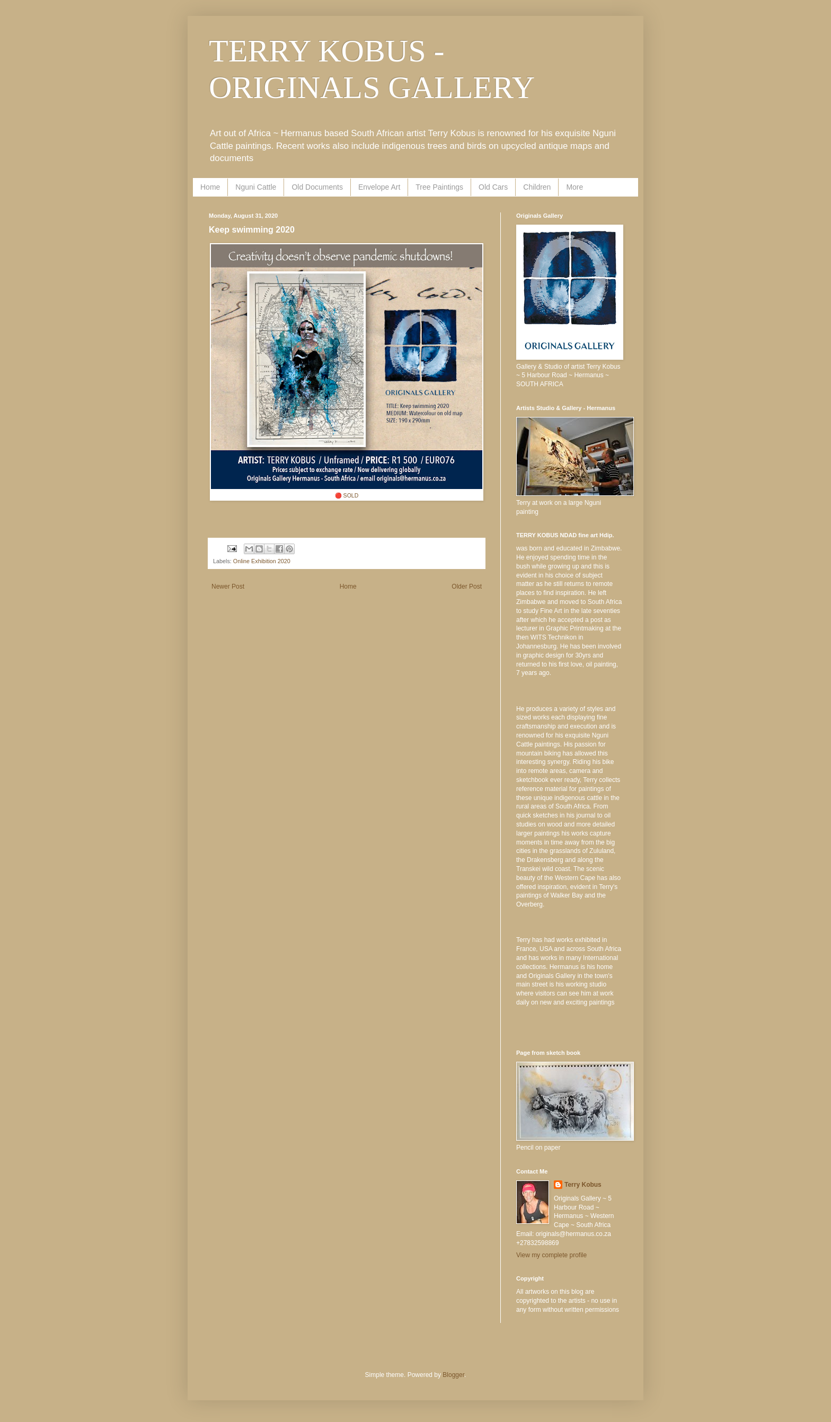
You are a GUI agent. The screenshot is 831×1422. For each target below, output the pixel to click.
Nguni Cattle (255, 187)
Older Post (467, 586)
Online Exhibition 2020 (261, 561)
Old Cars (493, 187)
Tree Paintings (439, 187)
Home (210, 187)
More (574, 187)
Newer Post (227, 586)
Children (537, 187)
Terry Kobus (583, 1184)
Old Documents (316, 187)
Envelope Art (379, 187)
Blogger (453, 1375)
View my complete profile (551, 1255)
